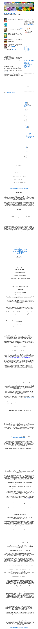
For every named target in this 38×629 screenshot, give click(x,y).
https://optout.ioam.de (7, 436)
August (26, 142)
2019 (25, 119)
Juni (26, 145)
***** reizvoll (25, 104)
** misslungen (26, 101)
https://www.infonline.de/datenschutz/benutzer (19, 437)
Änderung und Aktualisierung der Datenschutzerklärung (20, 251)
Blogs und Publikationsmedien (20, 247)
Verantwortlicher (20, 241)
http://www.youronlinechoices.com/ (13, 398)
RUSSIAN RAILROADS (11, 43)
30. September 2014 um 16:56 (9, 63)
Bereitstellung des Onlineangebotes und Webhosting (20, 249)
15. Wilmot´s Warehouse (27, 66)
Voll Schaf (27, 135)
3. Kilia (25, 52)
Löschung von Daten (20, 250)
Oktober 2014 (14, 49)
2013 (25, 152)
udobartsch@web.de (21, 261)
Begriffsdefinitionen (19, 253)
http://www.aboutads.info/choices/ (29, 397)
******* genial (25, 106)
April (26, 147)
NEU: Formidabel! (26, 48)
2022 (25, 115)
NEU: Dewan (26, 46)
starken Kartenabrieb (16, 18)
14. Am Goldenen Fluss (27, 65)
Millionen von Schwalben (27, 87)
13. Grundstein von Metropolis (28, 64)
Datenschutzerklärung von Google (8, 71)
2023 (25, 114)
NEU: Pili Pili (25, 47)
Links (24, 37)
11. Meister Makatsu (26, 62)
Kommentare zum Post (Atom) (11, 92)
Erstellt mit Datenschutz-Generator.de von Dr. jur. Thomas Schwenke (19, 188)
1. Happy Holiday (26, 50)
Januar (26, 151)
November (27, 127)
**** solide (25, 103)
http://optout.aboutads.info (26, 398)
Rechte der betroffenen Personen (20, 252)
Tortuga (27, 141)
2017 (25, 121)
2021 (25, 116)
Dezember (27, 126)
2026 (25, 110)
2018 (25, 120)
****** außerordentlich (27, 105)
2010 (25, 156)
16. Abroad (25, 67)
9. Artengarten (26, 59)
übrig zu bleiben (13, 46)
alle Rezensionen (26, 41)
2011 (25, 155)
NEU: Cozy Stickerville (27, 49)
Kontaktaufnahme (20, 248)
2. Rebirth (25, 51)
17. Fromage (25, 68)
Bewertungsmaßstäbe (30, 24)
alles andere (25, 42)
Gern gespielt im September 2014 (10, 13)
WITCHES (9, 18)
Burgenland (27, 138)
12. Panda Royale (26, 63)
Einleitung (20, 240)
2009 (25, 157)
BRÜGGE (21, 28)
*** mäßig (25, 102)
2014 (25, 125)
